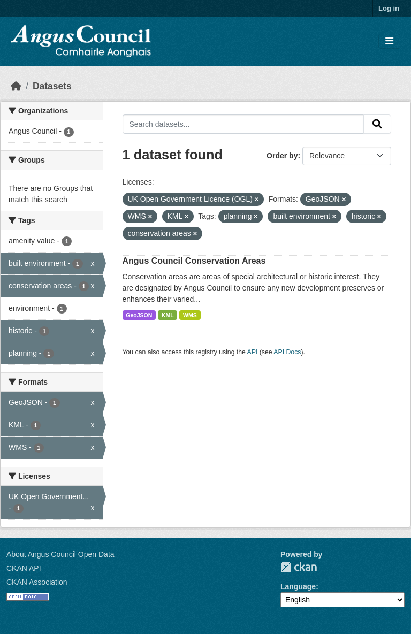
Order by (282, 155)
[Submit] (377, 124)
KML (168, 315)
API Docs (287, 352)
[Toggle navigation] (389, 41)
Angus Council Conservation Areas (194, 260)
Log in (388, 8)
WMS (190, 315)
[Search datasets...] (243, 124)
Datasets (52, 86)
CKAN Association (36, 582)
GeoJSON (139, 315)
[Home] (16, 86)
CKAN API (23, 568)
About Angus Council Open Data (60, 554)
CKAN (298, 566)
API (252, 352)
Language (298, 586)
